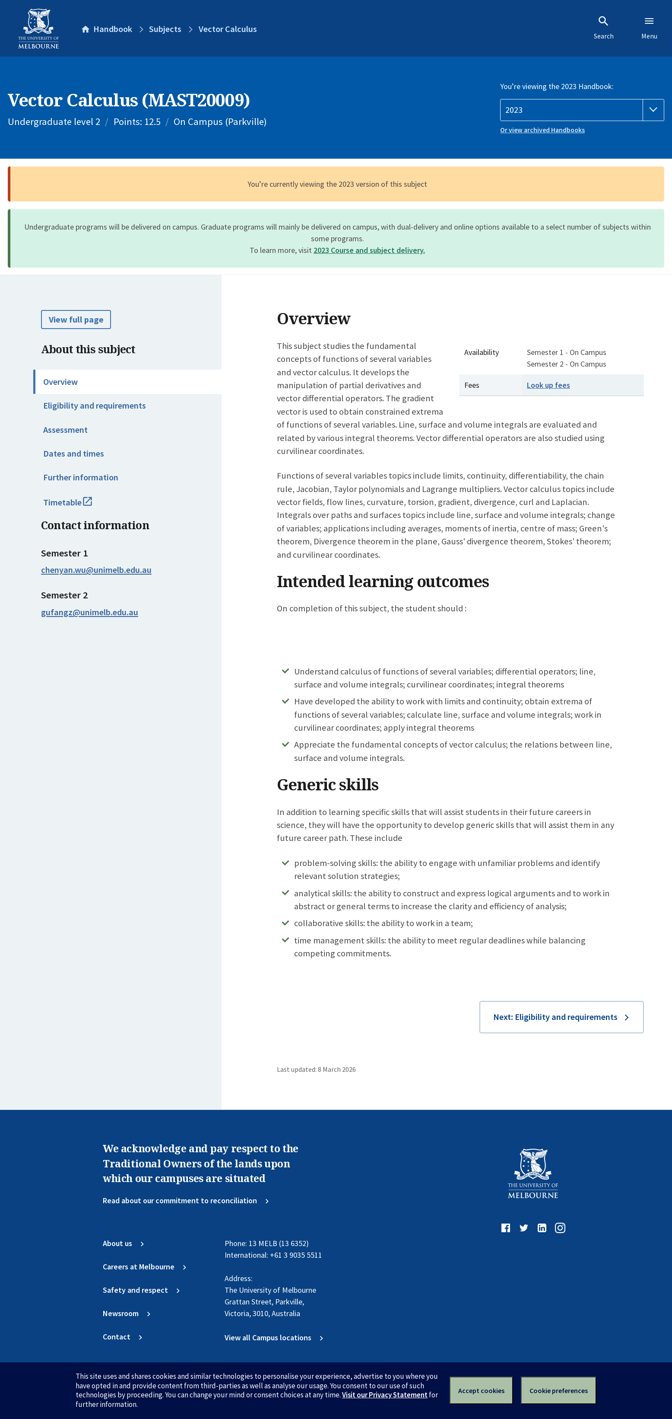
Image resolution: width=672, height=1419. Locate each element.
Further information (80, 477)
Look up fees (548, 385)
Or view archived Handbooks (542, 130)
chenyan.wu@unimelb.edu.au (96, 570)
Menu (649, 27)
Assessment (65, 429)
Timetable (78, 506)
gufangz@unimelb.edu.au (89, 612)
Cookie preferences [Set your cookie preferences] (558, 1390)
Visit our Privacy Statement (385, 1395)
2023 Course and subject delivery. (369, 250)
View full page (76, 319)
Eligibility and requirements (94, 405)
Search (604, 27)
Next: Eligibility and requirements (555, 1017)
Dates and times (73, 453)
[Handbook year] (582, 110)
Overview (60, 381)
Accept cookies (481, 1390)
